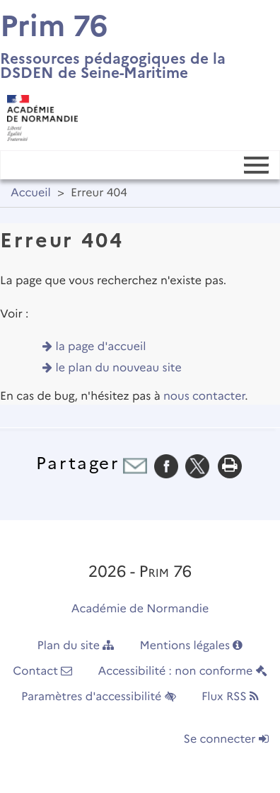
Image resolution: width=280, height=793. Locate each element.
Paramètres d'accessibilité (98, 697)
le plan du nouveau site (119, 368)
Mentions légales (191, 646)
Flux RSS (230, 697)
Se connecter (226, 739)
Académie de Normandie (140, 609)
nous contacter (204, 396)
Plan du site (76, 646)
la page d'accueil (101, 347)
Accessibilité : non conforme (182, 671)
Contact (42, 671)
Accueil (31, 193)
